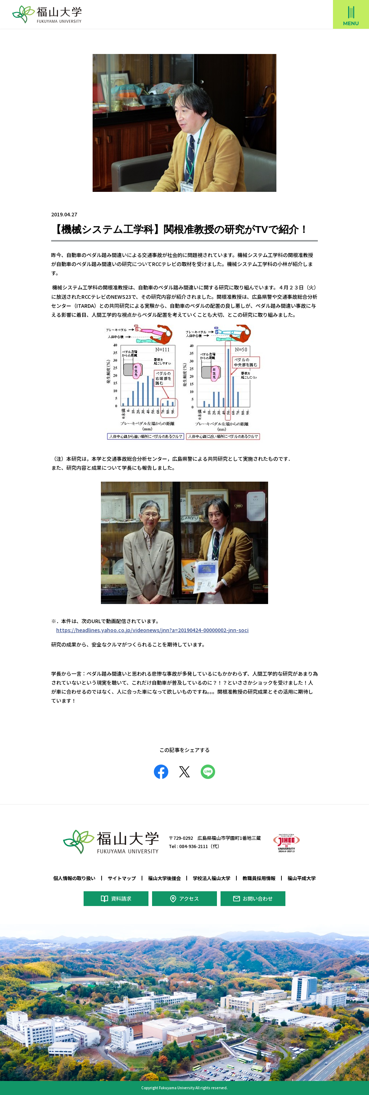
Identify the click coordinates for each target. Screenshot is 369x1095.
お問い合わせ (258, 898)
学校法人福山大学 (211, 878)
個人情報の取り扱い (74, 878)
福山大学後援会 (164, 878)
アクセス (189, 898)
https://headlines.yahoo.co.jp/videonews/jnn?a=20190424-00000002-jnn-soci (151, 630)
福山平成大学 (302, 878)
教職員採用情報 (259, 878)
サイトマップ (122, 878)
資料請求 (121, 898)
